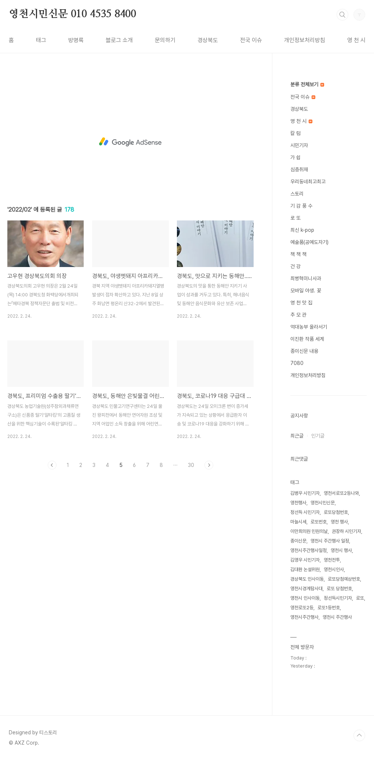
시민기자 (299, 145)
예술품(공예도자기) (309, 242)
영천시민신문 (323, 502)
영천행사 (298, 502)
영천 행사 (339, 522)
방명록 (76, 40)
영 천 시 (356, 40)
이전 (52, 465)
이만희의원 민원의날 (309, 531)
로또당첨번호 (336, 512)
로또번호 (319, 522)
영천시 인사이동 (305, 598)
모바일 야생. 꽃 (305, 290)
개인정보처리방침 (304, 40)
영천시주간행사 (304, 617)
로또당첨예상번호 (344, 579)
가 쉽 (295, 157)
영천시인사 (334, 569)
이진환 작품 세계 (307, 339)
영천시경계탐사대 (306, 588)
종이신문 (298, 541)
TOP (359, 735)
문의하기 (165, 40)
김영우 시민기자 (305, 560)
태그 (41, 40)
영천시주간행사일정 (308, 550)
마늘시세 (298, 522)
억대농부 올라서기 (308, 327)
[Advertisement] (130, 142)
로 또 (295, 218)
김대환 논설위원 (305, 569)
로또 (360, 598)
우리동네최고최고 (308, 181)
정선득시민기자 (338, 598)
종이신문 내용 (304, 351)
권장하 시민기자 (346, 531)
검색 (342, 14)
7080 (297, 363)
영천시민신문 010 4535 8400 (72, 14)
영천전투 (332, 560)
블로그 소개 (119, 40)
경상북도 (207, 40)
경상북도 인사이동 (307, 579)
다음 (208, 465)
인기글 (317, 436)
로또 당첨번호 (339, 588)
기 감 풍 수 (301, 206)
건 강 (295, 266)
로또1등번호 (328, 607)
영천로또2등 (301, 607)
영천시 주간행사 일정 (330, 541)
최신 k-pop (302, 230)
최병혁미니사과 (305, 278)
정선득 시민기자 (305, 512)
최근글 (297, 436)
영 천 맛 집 (301, 303)
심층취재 (299, 169)
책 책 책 (298, 254)
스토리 (297, 194)
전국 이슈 (251, 40)
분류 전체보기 (307, 84)
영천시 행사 (341, 550)
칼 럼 (295, 133)
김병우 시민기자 (305, 493)
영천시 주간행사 (337, 617)
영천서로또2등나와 (341, 493)
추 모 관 (298, 315)
